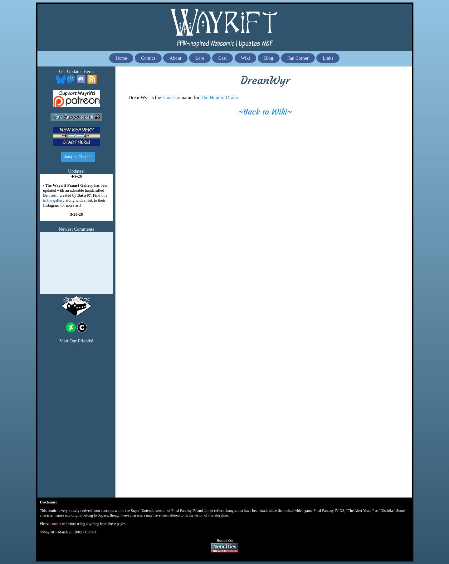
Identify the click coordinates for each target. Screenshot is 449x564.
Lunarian (171, 97)
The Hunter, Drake (219, 97)
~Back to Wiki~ (265, 112)
